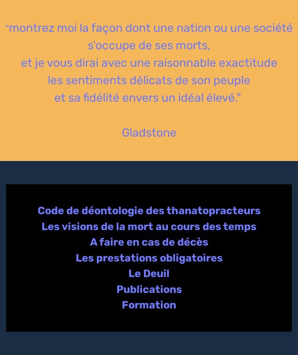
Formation (149, 305)
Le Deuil (149, 273)
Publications (149, 289)
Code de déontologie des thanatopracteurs (149, 210)
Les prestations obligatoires (149, 258)
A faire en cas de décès (149, 242)
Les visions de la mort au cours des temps (149, 226)
